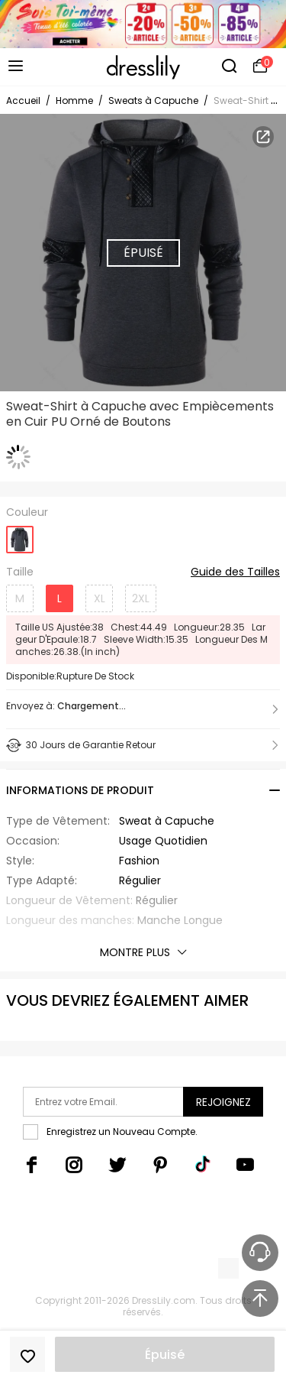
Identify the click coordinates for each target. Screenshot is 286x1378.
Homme (74, 100)
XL (99, 598)
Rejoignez (223, 1102)
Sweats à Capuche (153, 100)
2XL (140, 598)
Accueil (23, 100)
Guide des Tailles (235, 572)
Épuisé (165, 1354)
